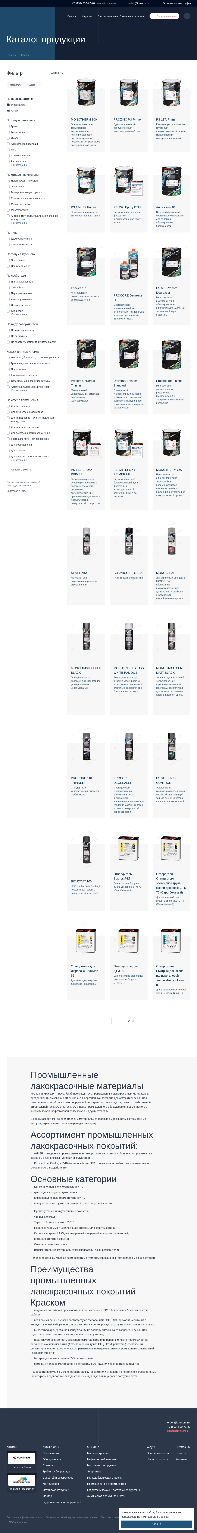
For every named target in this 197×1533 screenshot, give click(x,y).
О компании (126, 16)
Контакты (140, 16)
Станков (48, 1465)
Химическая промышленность (106, 1496)
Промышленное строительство (106, 1483)
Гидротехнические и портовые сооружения (114, 1490)
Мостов (47, 1496)
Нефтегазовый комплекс (102, 1459)
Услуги (151, 1447)
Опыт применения (108, 16)
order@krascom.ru (178, 1422)
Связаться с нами (18, 491)
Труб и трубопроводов (57, 1471)
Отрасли (89, 16)
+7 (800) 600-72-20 (178, 1426)
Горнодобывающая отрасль (104, 1477)
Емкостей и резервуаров (58, 1477)
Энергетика (94, 1471)
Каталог (73, 16)
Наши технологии (158, 1459)
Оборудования (52, 1459)
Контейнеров (51, 1483)
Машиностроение (98, 1453)
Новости (181, 1453)
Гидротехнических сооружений (62, 1502)
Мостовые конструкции (101, 1465)
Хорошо (157, 1523)
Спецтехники (51, 1453)
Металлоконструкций (56, 1490)
